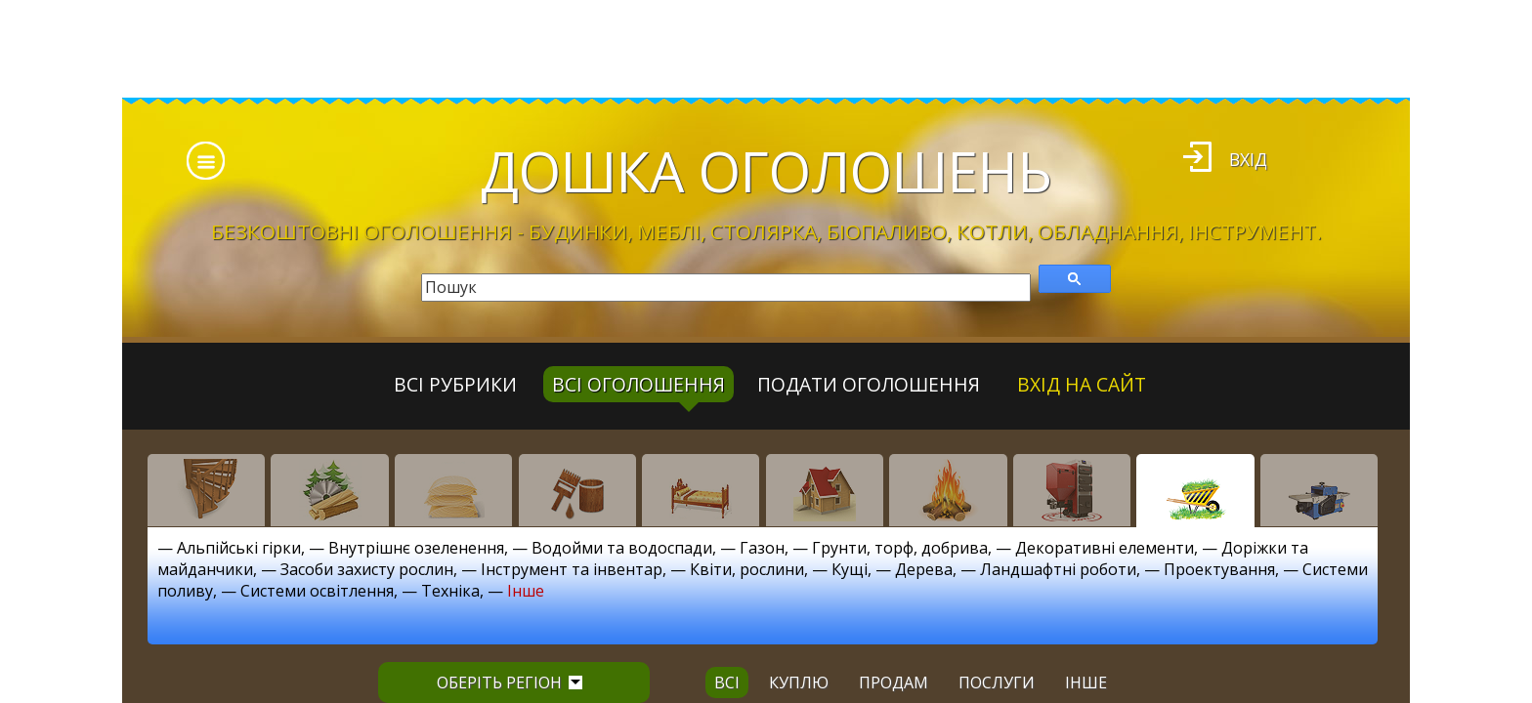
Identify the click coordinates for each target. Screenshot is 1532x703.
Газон (762, 547)
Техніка (450, 590)
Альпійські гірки (239, 547)
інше (1086, 682)
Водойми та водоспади (622, 547)
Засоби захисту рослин (366, 569)
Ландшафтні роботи (1058, 569)
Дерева (924, 569)
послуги (996, 682)
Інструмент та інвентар (571, 569)
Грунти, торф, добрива (900, 547)
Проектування (1219, 569)
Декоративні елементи (1104, 547)
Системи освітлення (317, 590)
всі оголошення (638, 384)
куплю (799, 682)
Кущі (849, 569)
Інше (525, 590)
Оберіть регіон (509, 682)
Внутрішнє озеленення (416, 547)
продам (893, 682)
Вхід (1248, 159)
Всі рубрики (455, 384)
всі (727, 682)
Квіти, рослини (747, 569)
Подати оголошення (868, 384)
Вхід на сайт (1081, 384)
